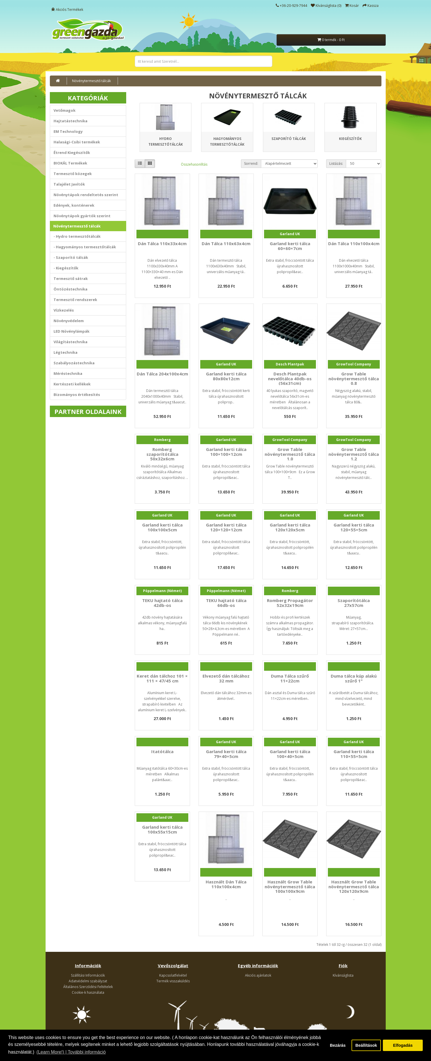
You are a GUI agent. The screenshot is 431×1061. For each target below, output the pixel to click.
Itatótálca (162, 751)
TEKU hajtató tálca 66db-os (226, 602)
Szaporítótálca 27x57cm (354, 602)
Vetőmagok (64, 110)
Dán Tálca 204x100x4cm (162, 374)
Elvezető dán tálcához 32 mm (226, 678)
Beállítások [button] (366, 1045)
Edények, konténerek (74, 205)
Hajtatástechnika (70, 120)
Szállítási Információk (88, 975)
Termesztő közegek (73, 173)
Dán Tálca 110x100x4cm (353, 243)
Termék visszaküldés (173, 981)
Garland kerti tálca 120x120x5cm (290, 527)
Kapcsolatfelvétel (173, 975)
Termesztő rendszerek (75, 299)
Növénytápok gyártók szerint (82, 215)
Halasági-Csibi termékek (77, 142)
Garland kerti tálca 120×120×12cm (226, 527)
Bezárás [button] (338, 1045)
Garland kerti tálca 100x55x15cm (162, 829)
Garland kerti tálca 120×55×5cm (354, 527)
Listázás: (336, 163)
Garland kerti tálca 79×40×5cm (226, 754)
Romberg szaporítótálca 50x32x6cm (162, 454)
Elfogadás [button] (403, 1045)
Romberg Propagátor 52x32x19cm (290, 602)
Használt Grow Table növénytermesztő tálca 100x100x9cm (290, 886)
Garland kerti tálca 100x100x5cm (162, 527)
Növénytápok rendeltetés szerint (86, 194)
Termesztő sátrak (71, 278)
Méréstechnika (68, 373)
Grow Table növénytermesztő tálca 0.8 (353, 378)
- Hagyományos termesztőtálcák (85, 246)
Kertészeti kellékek (72, 384)
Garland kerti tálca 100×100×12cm (226, 451)
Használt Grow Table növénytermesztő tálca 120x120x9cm (353, 886)
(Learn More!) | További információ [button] (71, 1052)
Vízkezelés (64, 310)
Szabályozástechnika (74, 362)
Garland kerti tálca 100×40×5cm (290, 754)
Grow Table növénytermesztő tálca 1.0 (290, 454)
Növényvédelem (69, 320)
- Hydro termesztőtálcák (77, 236)
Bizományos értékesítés (77, 394)
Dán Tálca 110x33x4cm (162, 243)
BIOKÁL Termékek (70, 163)
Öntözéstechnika (70, 289)
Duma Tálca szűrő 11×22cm (290, 678)
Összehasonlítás (194, 164)
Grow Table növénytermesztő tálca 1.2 (353, 454)
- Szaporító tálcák (71, 257)
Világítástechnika (70, 341)
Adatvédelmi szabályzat (88, 981)
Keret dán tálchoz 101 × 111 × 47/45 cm (162, 678)
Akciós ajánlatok (258, 975)
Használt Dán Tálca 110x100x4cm (226, 884)
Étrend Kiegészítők (72, 152)
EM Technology (68, 131)
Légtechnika (65, 352)
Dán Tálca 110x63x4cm (226, 243)
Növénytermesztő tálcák (91, 80)
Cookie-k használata (88, 992)
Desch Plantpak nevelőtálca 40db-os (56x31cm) (290, 378)
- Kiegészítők (66, 268)
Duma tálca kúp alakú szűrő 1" (354, 678)
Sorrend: (251, 163)
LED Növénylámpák (71, 331)
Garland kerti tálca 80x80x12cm (226, 376)
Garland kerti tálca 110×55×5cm (354, 754)
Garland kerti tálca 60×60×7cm (290, 246)
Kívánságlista (343, 975)
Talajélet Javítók (69, 184)
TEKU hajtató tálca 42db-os (162, 602)
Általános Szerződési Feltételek (88, 986)
